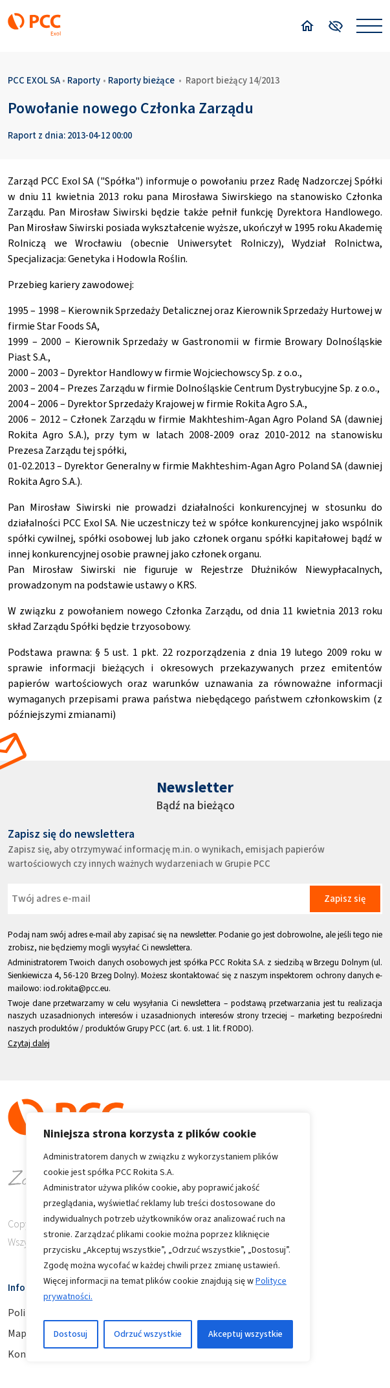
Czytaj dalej (29, 1043)
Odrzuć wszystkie (148, 1334)
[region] (168, 1237)
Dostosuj (70, 1334)
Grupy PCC (146, 1028)
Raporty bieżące (141, 80)
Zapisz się (344, 898)
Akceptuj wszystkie (245, 1334)
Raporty (83, 80)
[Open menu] (369, 26)
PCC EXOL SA (34, 80)
